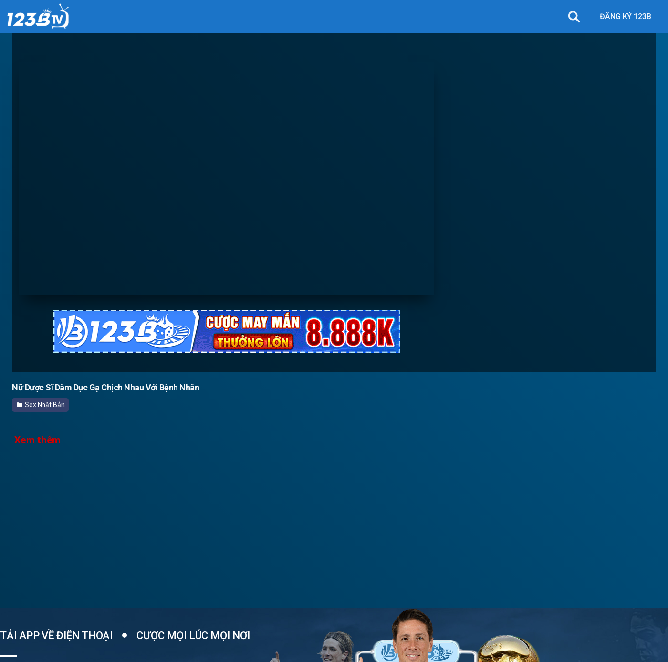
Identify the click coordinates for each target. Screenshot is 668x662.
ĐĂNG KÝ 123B (625, 16)
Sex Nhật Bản (41, 405)
